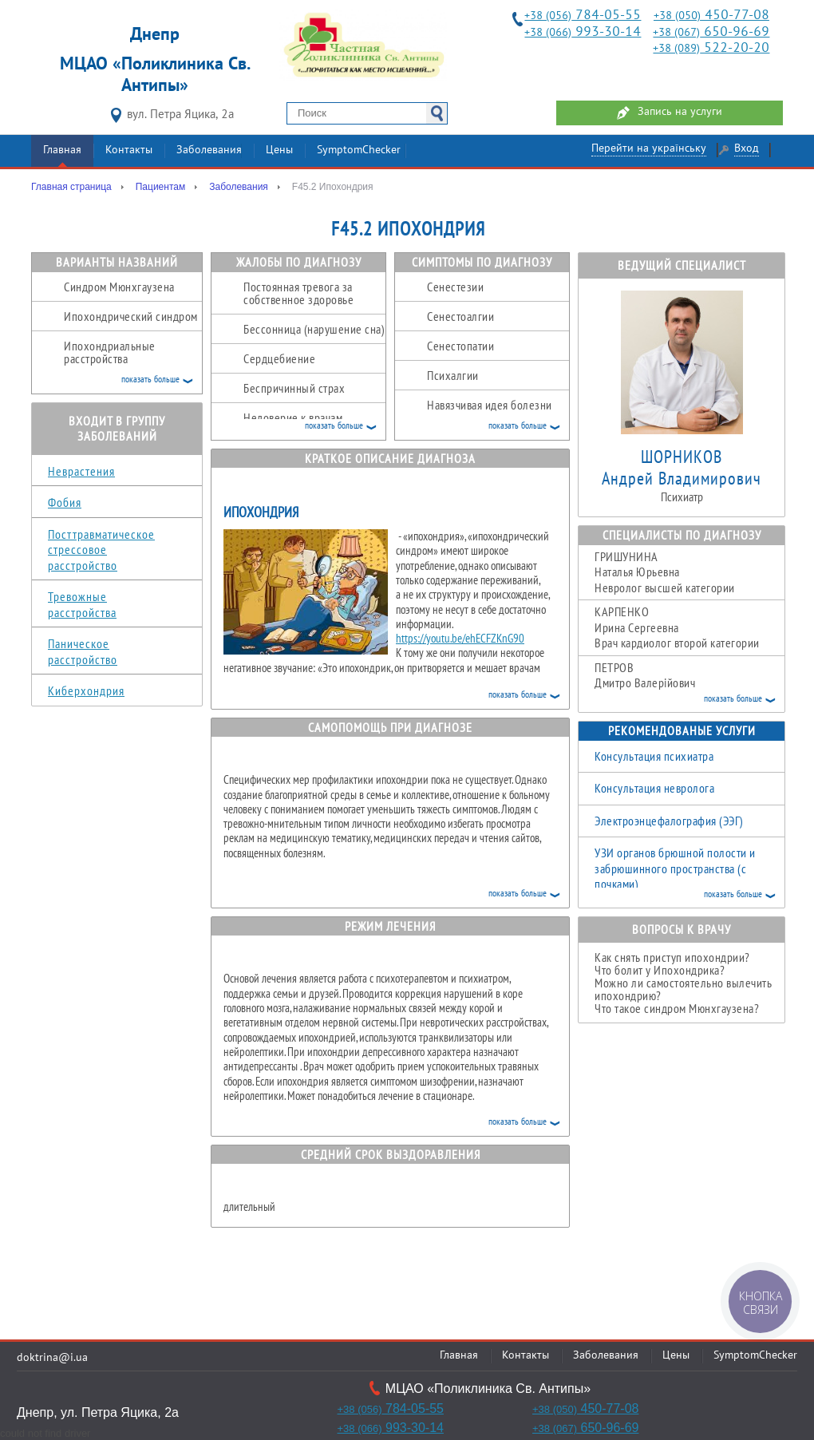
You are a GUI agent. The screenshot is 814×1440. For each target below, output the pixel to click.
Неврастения (81, 471)
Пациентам (160, 186)
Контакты (128, 150)
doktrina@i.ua (52, 1358)
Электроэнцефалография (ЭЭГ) (669, 821)
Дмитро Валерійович (689, 683)
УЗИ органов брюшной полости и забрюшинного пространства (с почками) (675, 868)
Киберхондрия (86, 690)
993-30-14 (582, 32)
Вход (746, 149)
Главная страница (71, 186)
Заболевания (209, 150)
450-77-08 (711, 16)
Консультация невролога (654, 788)
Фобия (64, 502)
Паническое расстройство (82, 651)
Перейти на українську (648, 149)
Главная (62, 150)
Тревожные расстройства (82, 604)
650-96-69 (711, 32)
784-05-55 (582, 16)
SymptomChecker (359, 150)
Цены (279, 150)
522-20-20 (711, 48)
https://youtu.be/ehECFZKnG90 (460, 638)
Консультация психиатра (654, 756)
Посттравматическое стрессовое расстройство (101, 549)
